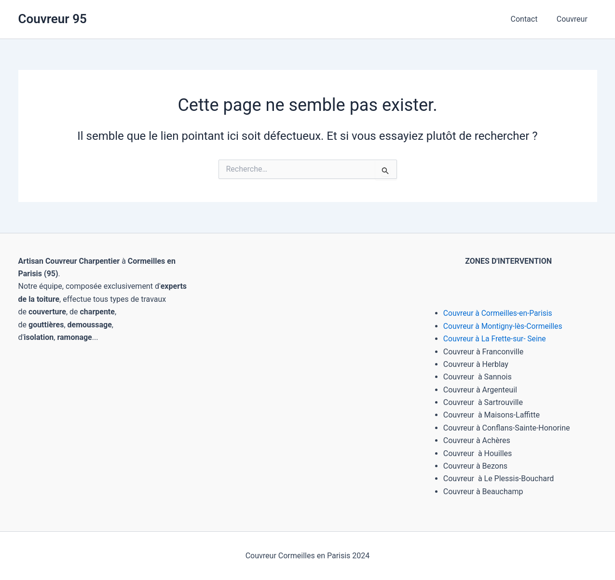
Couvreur (573, 19)
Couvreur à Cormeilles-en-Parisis (499, 313)
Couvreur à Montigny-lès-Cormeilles (504, 326)
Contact (529, 19)
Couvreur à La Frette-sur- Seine (495, 338)
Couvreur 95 (52, 19)
